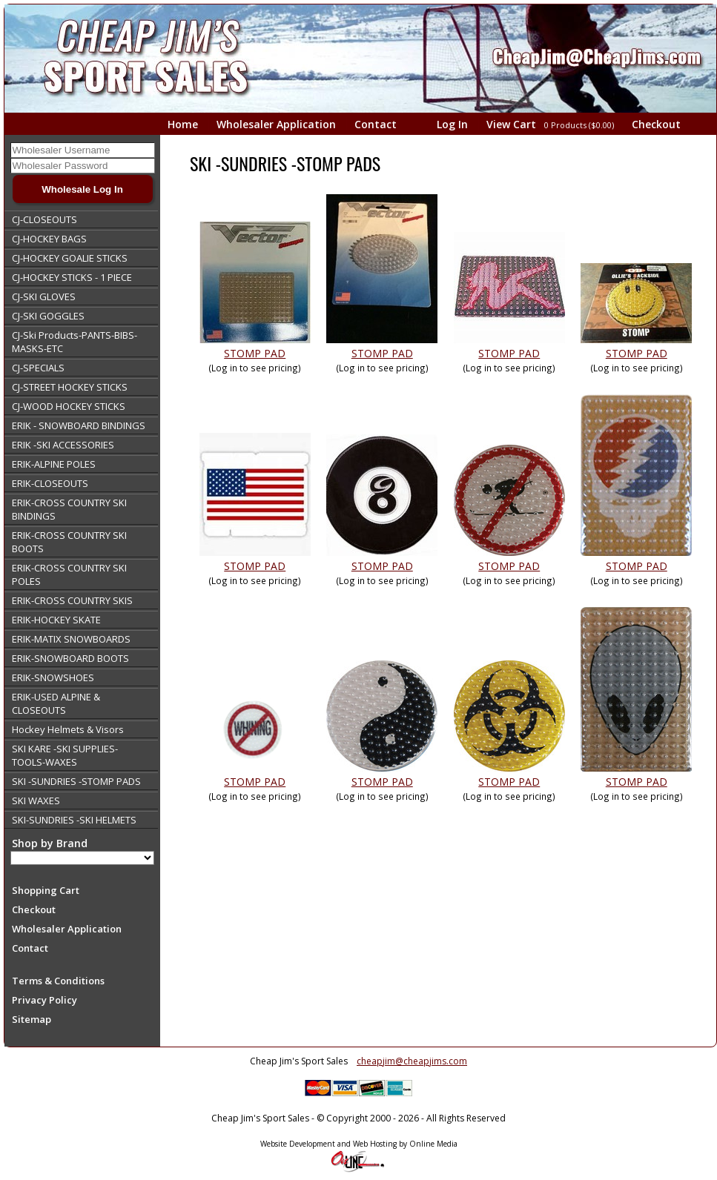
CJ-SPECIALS (38, 367)
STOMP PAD (254, 353)
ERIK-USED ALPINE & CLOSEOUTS (56, 703)
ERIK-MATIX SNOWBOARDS (71, 639)
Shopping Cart (45, 890)
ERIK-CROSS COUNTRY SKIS (72, 600)
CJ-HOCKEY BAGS (49, 238)
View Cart (551, 124)
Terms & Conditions (58, 980)
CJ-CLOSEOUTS (44, 219)
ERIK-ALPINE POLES (54, 464)
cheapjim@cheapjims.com (412, 1061)
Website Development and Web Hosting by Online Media (358, 1143)
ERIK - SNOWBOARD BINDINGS (78, 425)
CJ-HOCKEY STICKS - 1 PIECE (72, 277)
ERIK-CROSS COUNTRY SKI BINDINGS (69, 509)
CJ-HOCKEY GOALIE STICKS (70, 258)
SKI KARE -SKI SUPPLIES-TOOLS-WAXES (65, 755)
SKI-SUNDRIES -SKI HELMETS (74, 819)
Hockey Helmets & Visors (68, 729)
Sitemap (31, 1019)
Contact (375, 124)
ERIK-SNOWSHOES (53, 677)
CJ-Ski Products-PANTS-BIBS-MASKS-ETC (74, 341)
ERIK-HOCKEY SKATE (56, 619)
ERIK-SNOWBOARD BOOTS (70, 658)
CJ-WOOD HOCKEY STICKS (68, 406)
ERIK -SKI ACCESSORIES (63, 444)
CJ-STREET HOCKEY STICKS (70, 387)
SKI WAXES (36, 800)
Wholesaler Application (276, 124)
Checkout (656, 124)
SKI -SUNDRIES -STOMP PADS (76, 781)
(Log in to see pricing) (254, 368)
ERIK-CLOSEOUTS (50, 483)
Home (183, 124)
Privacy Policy (44, 1000)
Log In (452, 124)
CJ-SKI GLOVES (44, 296)
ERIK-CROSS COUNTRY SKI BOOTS (69, 541)
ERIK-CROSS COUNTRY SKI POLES (69, 574)
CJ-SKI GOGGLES (48, 315)
